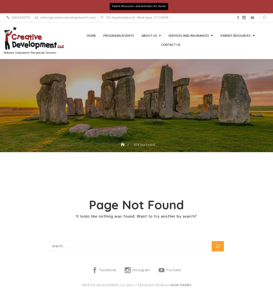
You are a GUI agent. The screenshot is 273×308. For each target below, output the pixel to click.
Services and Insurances (188, 36)
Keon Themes (180, 285)
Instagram (244, 17)
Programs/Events (118, 36)
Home (91, 36)
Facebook (238, 17)
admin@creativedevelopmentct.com (65, 18)
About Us (149, 36)
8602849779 (18, 18)
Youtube (252, 17)
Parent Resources (235, 36)
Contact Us (170, 45)
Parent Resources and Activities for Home (139, 6)
